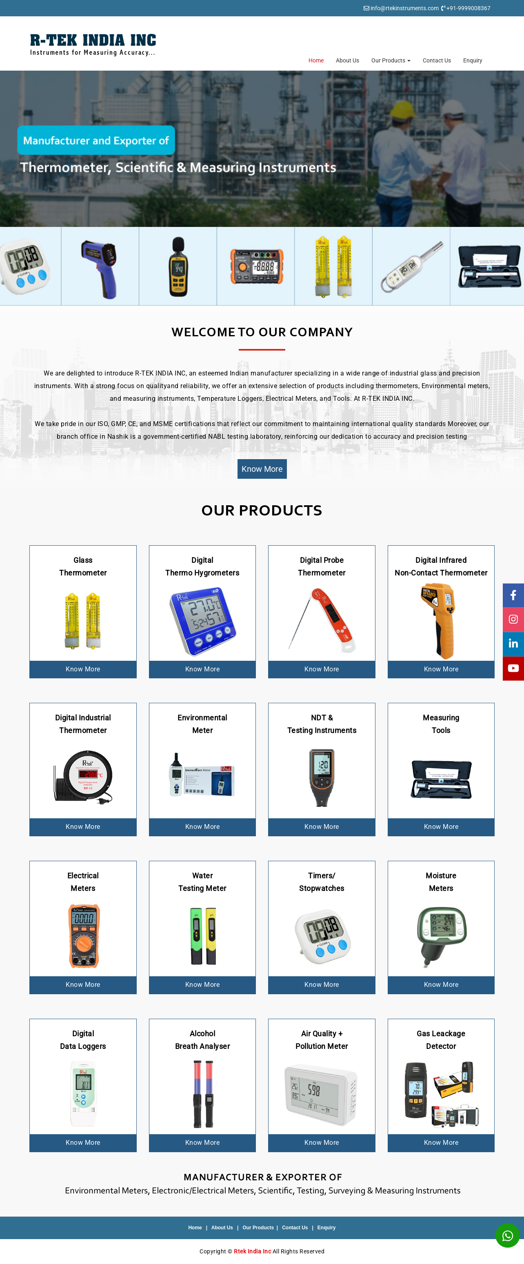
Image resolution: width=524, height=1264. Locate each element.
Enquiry (472, 60)
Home (316, 60)
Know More (262, 469)
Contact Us (437, 60)
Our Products (391, 60)
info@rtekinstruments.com (405, 8)
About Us (347, 60)
